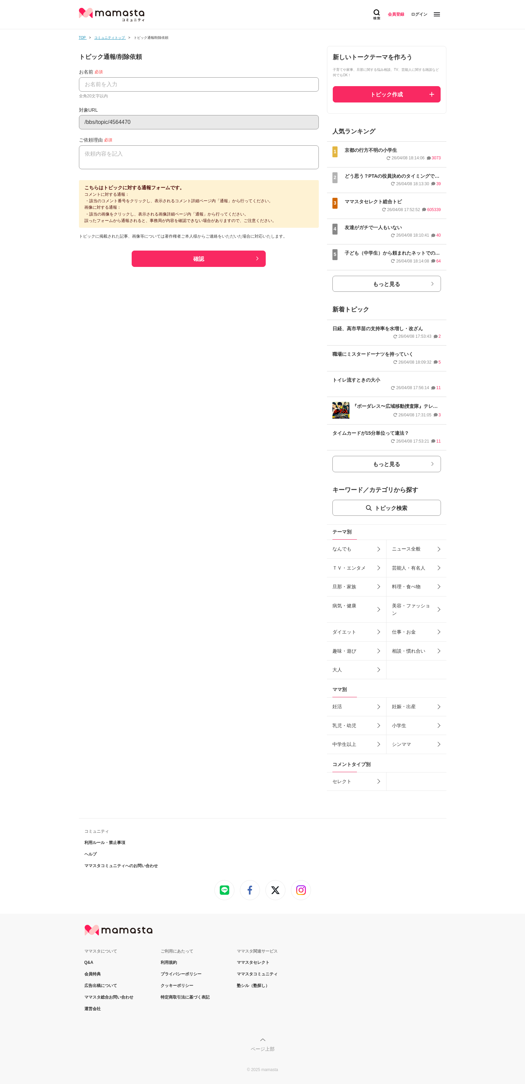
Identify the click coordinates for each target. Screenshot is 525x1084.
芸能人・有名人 (408, 568)
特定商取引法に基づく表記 (185, 997)
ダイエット (344, 632)
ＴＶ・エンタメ (349, 568)
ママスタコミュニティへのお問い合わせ (121, 866)
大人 (337, 669)
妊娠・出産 (404, 706)
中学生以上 (344, 744)
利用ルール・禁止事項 (104, 843)
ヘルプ (90, 854)
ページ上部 (263, 1049)
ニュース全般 (406, 549)
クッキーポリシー (177, 986)
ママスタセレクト (253, 962)
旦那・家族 (344, 586)
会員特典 (92, 974)
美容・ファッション (411, 609)
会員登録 (396, 14)
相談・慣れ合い (408, 651)
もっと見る (386, 284)
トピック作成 (386, 94)
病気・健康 (344, 605)
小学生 (399, 725)
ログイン (419, 14)
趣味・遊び (344, 651)
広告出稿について (100, 986)
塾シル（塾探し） (253, 986)
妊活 (337, 706)
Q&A (89, 962)
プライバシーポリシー (181, 974)
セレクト (341, 781)
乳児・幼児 (344, 725)
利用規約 (169, 962)
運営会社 (92, 1009)
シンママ (401, 744)
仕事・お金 (404, 632)
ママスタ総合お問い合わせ (108, 997)
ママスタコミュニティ (257, 974)
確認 (198, 259)
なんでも (341, 549)
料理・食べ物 (406, 586)
